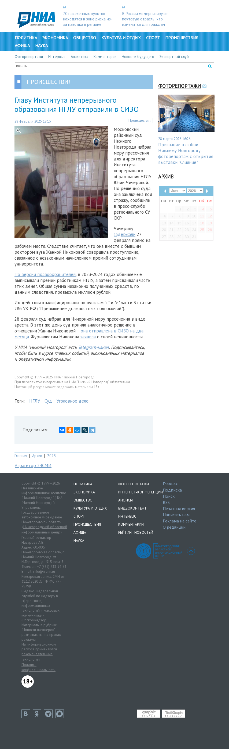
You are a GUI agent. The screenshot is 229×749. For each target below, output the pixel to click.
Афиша (22, 45)
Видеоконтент (132, 508)
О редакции (174, 527)
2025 (51, 455)
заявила (88, 337)
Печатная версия (179, 508)
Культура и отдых (121, 37)
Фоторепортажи (29, 56)
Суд (48, 401)
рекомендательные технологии (37, 656)
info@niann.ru (44, 571)
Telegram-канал (93, 347)
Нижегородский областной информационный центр (44, 529)
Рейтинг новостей (135, 532)
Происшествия (181, 37)
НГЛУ (34, 401)
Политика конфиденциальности (38, 667)
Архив (37, 455)
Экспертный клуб (174, 56)
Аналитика (79, 56)
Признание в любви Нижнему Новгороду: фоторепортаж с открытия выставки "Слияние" (185, 153)
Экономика (55, 37)
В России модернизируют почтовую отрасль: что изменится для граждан (145, 19)
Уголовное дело (72, 401)
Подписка (172, 490)
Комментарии (105, 56)
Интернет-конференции (140, 492)
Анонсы (125, 500)
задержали (124, 234)
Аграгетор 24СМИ (33, 465)
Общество (84, 37)
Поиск (169, 496)
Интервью (56, 56)
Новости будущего (138, 56)
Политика (26, 37)
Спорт (153, 37)
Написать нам (176, 514)
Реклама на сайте (179, 521)
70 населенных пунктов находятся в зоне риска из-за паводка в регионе (87, 19)
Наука (41, 45)
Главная (20, 455)
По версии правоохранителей (45, 274)
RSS (166, 502)
